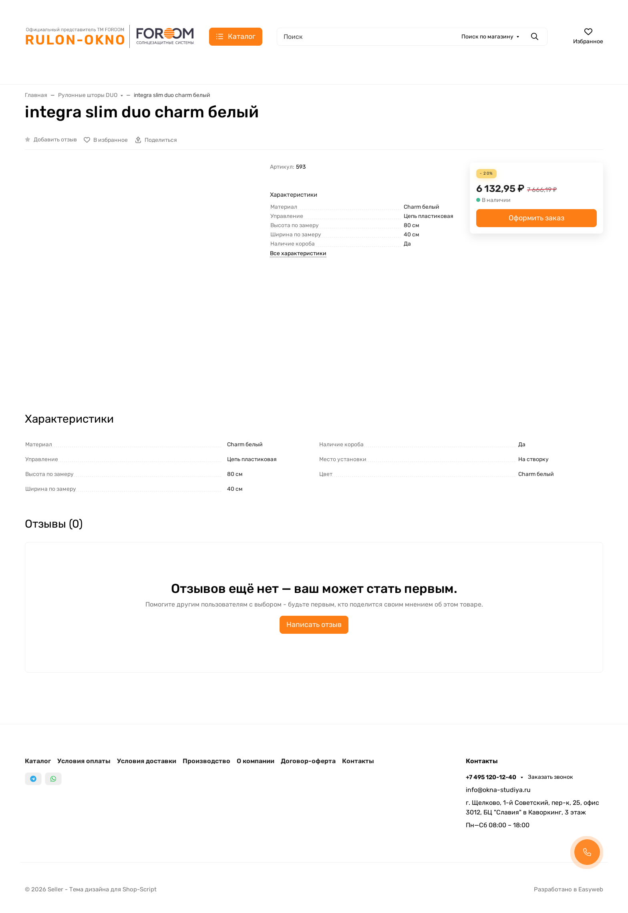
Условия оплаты (84, 761)
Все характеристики (298, 253)
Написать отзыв (314, 624)
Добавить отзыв (55, 139)
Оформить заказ (536, 218)
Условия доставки (146, 761)
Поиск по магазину (487, 36)
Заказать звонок (550, 777)
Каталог (38, 761)
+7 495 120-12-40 (491, 777)
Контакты (358, 761)
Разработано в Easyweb (568, 889)
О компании (255, 761)
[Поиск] (412, 37)
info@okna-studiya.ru (498, 790)
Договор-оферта (308, 761)
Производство (206, 761)
